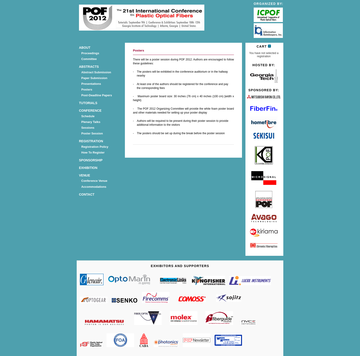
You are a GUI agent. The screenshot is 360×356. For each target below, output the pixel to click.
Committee (89, 59)
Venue (84, 175)
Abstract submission (96, 72)
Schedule (88, 116)
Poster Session (92, 133)
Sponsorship (91, 160)
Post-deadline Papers (96, 95)
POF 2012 (141, 18)
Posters (86, 89)
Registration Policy (94, 146)
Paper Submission (94, 78)
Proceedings (90, 53)
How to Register (93, 152)
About (84, 47)
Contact (86, 194)
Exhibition (88, 168)
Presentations (91, 83)
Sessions (87, 127)
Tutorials (88, 103)
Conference (90, 110)
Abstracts (89, 66)
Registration (91, 141)
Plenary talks (90, 122)
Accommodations (93, 186)
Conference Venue (94, 180)
